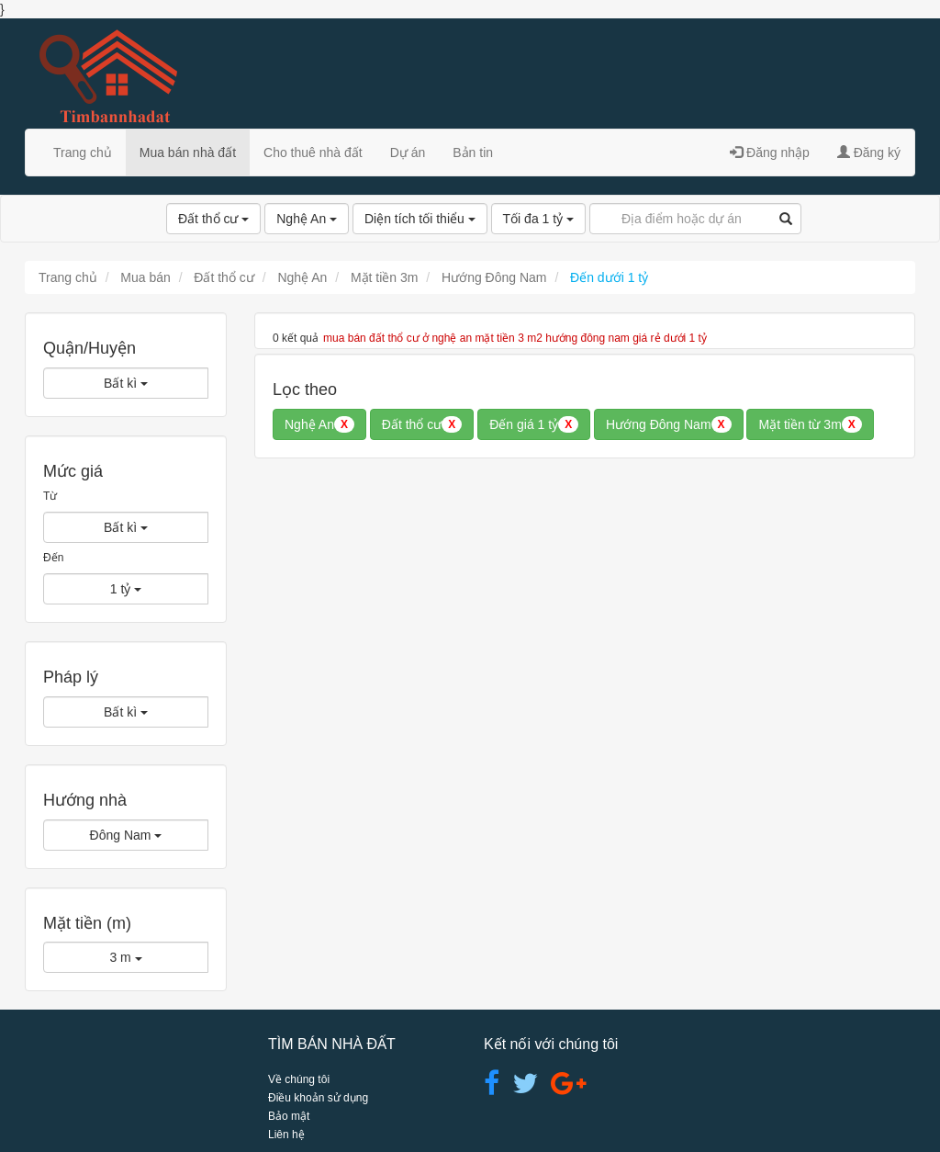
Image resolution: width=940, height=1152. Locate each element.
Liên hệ (286, 1134)
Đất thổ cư (213, 218)
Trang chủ (82, 152)
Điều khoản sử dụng (318, 1097)
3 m (125, 957)
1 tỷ (125, 589)
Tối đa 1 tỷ (538, 218)
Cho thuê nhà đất (313, 152)
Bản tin (473, 152)
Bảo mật (288, 1116)
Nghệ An (306, 218)
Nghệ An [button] (319, 424)
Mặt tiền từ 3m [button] (809, 424)
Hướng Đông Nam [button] (669, 424)
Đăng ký (869, 152)
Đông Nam (126, 835)
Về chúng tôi (299, 1079)
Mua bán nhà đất (188, 152)
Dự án (408, 152)
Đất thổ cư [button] (422, 424)
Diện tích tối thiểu (420, 218)
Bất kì (126, 383)
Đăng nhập (770, 152)
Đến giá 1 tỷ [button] (533, 424)
